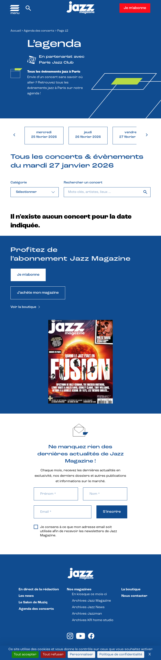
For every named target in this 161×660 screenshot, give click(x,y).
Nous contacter (134, 596)
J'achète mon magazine (38, 293)
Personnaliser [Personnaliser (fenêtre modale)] (81, 654)
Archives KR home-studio (92, 620)
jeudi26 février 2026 (88, 135)
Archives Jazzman (87, 613)
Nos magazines (79, 589)
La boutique (130, 589)
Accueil (15, 30)
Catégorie (18, 182)
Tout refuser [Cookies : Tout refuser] (53, 654)
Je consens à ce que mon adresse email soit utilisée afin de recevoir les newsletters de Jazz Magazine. (75, 531)
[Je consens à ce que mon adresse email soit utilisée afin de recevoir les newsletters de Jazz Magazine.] (36, 527)
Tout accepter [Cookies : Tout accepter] (25, 654)
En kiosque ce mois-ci (89, 594)
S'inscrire (112, 512)
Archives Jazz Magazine (91, 600)
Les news (26, 596)
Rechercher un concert (83, 182)
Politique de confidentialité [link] (120, 654)
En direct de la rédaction (39, 589)
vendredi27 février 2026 (132, 135)
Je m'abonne (135, 8)
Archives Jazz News (88, 607)
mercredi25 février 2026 (44, 135)
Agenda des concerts (39, 30)
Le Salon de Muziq (33, 602)
